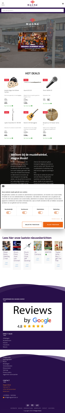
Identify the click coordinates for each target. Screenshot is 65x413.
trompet (36, 164)
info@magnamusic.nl (11, 397)
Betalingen (6, 364)
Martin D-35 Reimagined (30, 123)
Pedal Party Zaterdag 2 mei (6, 255)
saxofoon (36, 179)
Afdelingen (6, 338)
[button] (3, 4)
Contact (44, 408)
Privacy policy (7, 372)
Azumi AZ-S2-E (28, 90)
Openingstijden (7, 359)
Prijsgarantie (6, 357)
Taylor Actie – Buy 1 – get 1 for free (58, 256)
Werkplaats (37, 408)
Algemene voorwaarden (10, 374)
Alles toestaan (53, 224)
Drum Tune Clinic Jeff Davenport (28, 256)
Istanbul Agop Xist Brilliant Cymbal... (11, 91)
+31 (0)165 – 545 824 (9, 395)
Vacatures (6, 345)
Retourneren (7, 368)
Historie (5, 343)
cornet (36, 183)
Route (5, 362)
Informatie (13, 408)
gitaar (49, 162)
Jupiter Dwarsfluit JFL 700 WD (12, 123)
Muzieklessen (7, 340)
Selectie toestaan (32, 224)
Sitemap (5, 370)
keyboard (44, 162)
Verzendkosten (7, 366)
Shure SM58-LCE (47, 90)
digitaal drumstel (46, 164)
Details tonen (56, 219)
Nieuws (5, 347)
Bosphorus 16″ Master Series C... (51, 123)
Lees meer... (6, 263)
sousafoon (43, 183)
